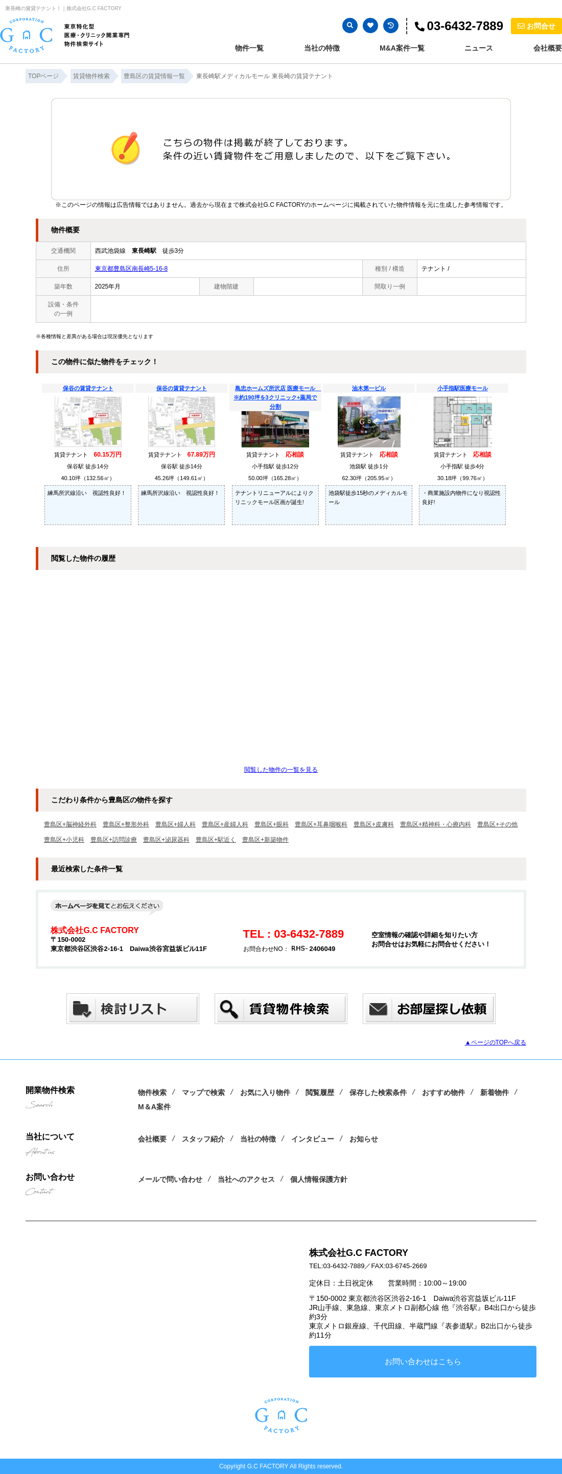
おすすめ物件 (443, 1092)
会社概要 (547, 48)
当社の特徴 (322, 48)
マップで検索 (203, 1092)
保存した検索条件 (378, 1092)
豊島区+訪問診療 (113, 839)
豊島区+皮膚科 (374, 824)
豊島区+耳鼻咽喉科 (321, 824)
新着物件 (494, 1092)
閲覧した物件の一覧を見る (281, 769)
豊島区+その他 (497, 824)
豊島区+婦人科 (175, 824)
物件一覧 (249, 48)
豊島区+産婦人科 (225, 824)
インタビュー (312, 1139)
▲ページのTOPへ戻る (495, 1042)
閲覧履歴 (320, 1092)
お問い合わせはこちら (423, 1361)
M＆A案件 (154, 1107)
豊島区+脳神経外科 (70, 824)
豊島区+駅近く (216, 839)
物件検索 (152, 1092)
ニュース (478, 48)
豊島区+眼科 (271, 824)
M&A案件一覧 (402, 48)
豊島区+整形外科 (126, 824)
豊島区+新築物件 (265, 839)
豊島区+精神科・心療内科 (435, 824)
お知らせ (363, 1139)
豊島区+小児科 (64, 839)
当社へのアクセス (246, 1179)
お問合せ (536, 26)
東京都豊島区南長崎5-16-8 (131, 268)
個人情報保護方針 (318, 1179)
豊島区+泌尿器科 (166, 839)
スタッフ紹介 (203, 1139)
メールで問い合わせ (170, 1179)
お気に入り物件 (265, 1092)
